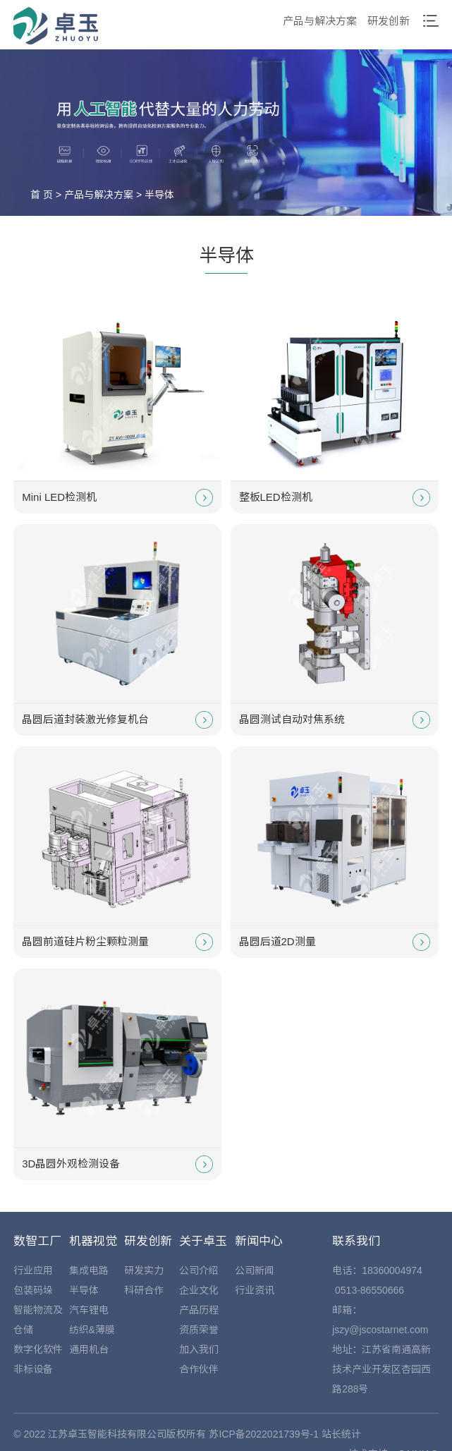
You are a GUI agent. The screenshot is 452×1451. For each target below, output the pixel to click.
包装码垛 (33, 1290)
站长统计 (341, 1434)
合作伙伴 (199, 1369)
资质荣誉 (199, 1329)
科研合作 (144, 1290)
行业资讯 (254, 1290)
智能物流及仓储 (38, 1319)
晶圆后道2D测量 (334, 942)
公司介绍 (199, 1270)
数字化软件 (38, 1349)
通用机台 (89, 1349)
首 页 (41, 194)
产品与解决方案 (320, 21)
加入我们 (199, 1349)
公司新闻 (254, 1270)
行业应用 (33, 1270)
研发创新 (388, 21)
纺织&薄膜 (92, 1329)
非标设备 (33, 1369)
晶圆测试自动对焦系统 (334, 720)
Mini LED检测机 (117, 497)
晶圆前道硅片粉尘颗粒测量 (117, 942)
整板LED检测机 (334, 497)
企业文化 (199, 1290)
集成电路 (89, 1270)
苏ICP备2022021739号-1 (264, 1434)
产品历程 (199, 1310)
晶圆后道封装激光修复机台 (117, 720)
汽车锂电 (89, 1310)
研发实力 (144, 1270)
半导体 (159, 194)
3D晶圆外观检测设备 (117, 1164)
